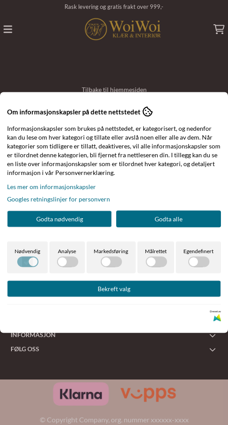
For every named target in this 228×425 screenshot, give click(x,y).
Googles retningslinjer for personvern (58, 199)
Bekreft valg (114, 288)
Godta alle (168, 219)
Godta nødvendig (59, 219)
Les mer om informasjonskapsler (51, 186)
